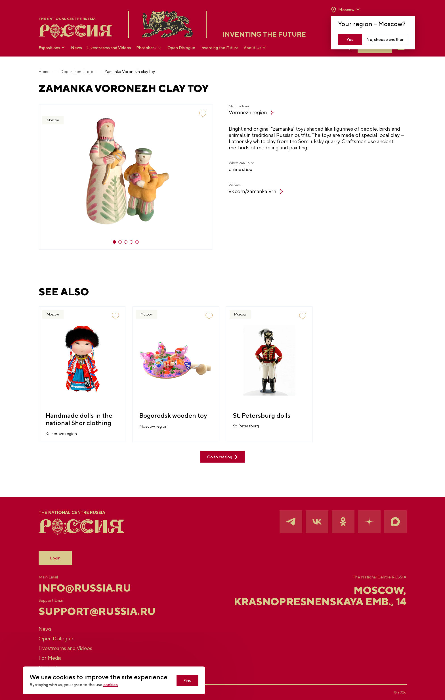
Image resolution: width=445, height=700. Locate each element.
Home (44, 71)
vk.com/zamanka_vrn (256, 191)
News (76, 47)
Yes (350, 39)
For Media (50, 658)
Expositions (52, 48)
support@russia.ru (97, 611)
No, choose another (385, 39)
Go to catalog (222, 457)
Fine (187, 680)
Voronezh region (251, 112)
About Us (255, 48)
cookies (110, 684)
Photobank (149, 48)
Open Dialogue (181, 47)
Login (55, 558)
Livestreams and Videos (109, 47)
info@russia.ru (85, 588)
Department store (77, 71)
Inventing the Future (219, 47)
